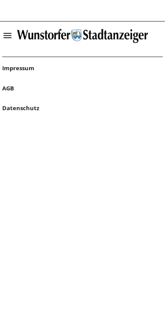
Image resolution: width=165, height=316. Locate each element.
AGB (8, 88)
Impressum (18, 68)
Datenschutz (20, 108)
